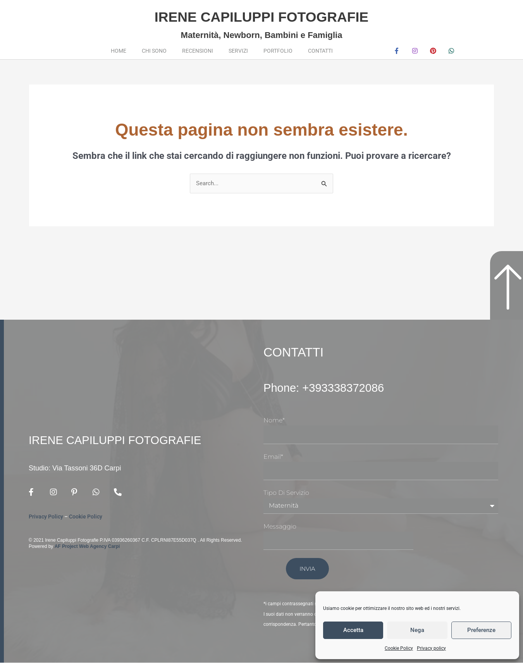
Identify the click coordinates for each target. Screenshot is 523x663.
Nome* (274, 420)
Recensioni (197, 51)
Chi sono (154, 51)
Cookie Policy (399, 648)
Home (118, 51)
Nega (417, 630)
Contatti (320, 51)
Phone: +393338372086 (329, 388)
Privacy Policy (46, 517)
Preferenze (481, 630)
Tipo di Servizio (286, 493)
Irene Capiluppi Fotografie (261, 15)
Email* (273, 456)
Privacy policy (431, 648)
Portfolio (277, 51)
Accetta (353, 630)
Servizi (238, 51)
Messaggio (279, 526)
